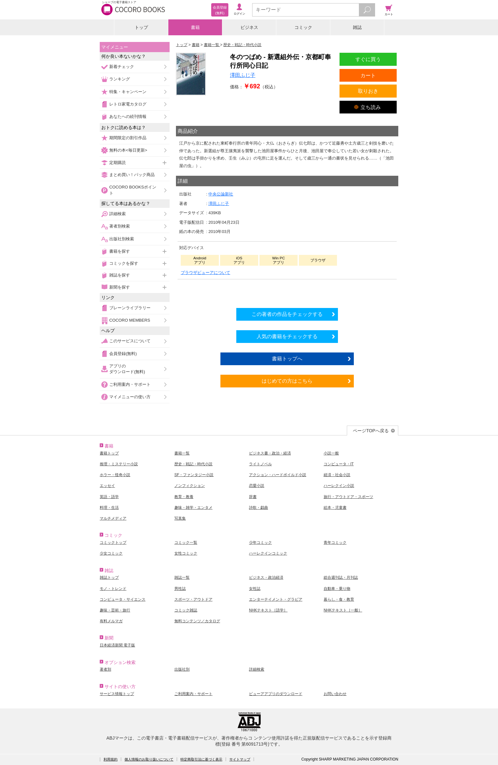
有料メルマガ (111, 621)
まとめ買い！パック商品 (132, 174)
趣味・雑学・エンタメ (193, 507)
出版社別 (182, 669)
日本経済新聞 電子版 (117, 645)
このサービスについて (130, 340)
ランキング (119, 79)
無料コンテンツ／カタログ (197, 621)
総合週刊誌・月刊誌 (341, 577)
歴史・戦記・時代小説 (193, 464)
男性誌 (180, 588)
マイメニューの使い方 (130, 396)
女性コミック (185, 553)
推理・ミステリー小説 (119, 464)
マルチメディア (113, 518)
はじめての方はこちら (287, 381)
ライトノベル (260, 464)
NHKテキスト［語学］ (268, 610)
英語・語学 (109, 497)
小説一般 (331, 453)
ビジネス (249, 27)
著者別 (105, 669)
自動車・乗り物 (337, 588)
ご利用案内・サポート (130, 384)
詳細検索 (117, 213)
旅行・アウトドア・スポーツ (348, 497)
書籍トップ (109, 453)
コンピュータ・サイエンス (122, 599)
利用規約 (111, 759)
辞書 (253, 497)
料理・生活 (109, 507)
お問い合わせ (335, 694)
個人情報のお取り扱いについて (148, 759)
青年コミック (335, 542)
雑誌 (357, 27)
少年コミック (260, 542)
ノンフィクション (189, 485)
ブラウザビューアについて (205, 272)
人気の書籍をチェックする (287, 336)
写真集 (180, 518)
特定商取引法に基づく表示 (201, 759)
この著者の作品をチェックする (287, 314)
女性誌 (254, 588)
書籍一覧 (182, 453)
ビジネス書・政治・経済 (270, 453)
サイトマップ (239, 759)
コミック (303, 27)
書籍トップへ (287, 358)
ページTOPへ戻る (371, 430)
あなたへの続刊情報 (127, 116)
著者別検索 (119, 226)
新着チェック (121, 66)
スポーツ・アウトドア (193, 599)
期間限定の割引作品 (127, 137)
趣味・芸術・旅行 (115, 610)
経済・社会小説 (337, 475)
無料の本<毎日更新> (128, 150)
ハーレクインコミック (268, 553)
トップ (141, 27)
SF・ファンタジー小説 (193, 475)
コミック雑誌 (185, 610)
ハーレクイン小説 (339, 485)
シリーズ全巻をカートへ (287, 292)
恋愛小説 (256, 485)
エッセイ (107, 485)
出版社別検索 (121, 238)
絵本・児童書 (335, 507)
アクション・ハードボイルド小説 (277, 475)
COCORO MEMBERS (129, 320)
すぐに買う (368, 59)
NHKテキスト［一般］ (343, 610)
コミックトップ (113, 542)
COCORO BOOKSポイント (132, 190)
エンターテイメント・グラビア (275, 599)
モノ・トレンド (113, 588)
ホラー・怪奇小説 (115, 475)
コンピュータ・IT (339, 464)
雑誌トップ (109, 577)
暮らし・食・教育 (339, 599)
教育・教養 (183, 497)
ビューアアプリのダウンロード (275, 694)
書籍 (195, 27)
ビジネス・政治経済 (266, 577)
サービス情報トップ (117, 694)
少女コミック (111, 553)
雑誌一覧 (182, 577)
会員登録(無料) (123, 353)
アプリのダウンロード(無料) (127, 369)
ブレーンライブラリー (130, 307)
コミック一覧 (185, 542)
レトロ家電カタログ (127, 104)
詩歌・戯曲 (258, 507)
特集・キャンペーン (127, 91)
